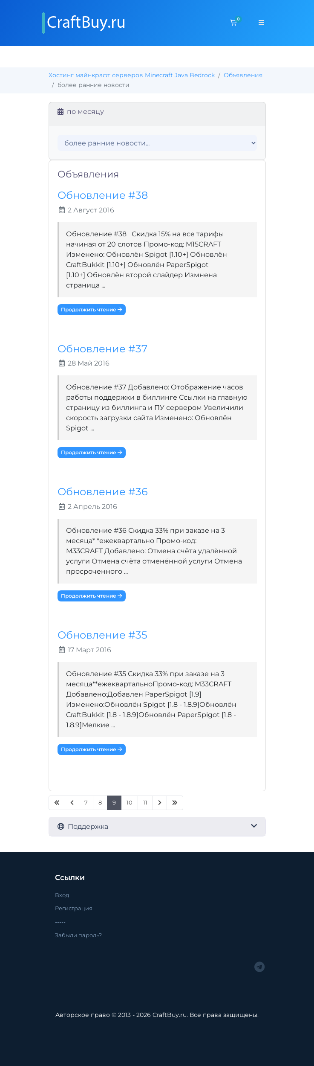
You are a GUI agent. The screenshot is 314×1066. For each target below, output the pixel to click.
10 (130, 802)
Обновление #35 (102, 635)
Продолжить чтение (91, 309)
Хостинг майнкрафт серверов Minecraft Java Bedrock (132, 75)
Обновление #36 (103, 491)
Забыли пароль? (78, 935)
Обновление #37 (102, 349)
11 (145, 802)
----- (60, 921)
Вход (62, 895)
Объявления (243, 75)
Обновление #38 (103, 195)
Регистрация (73, 908)
